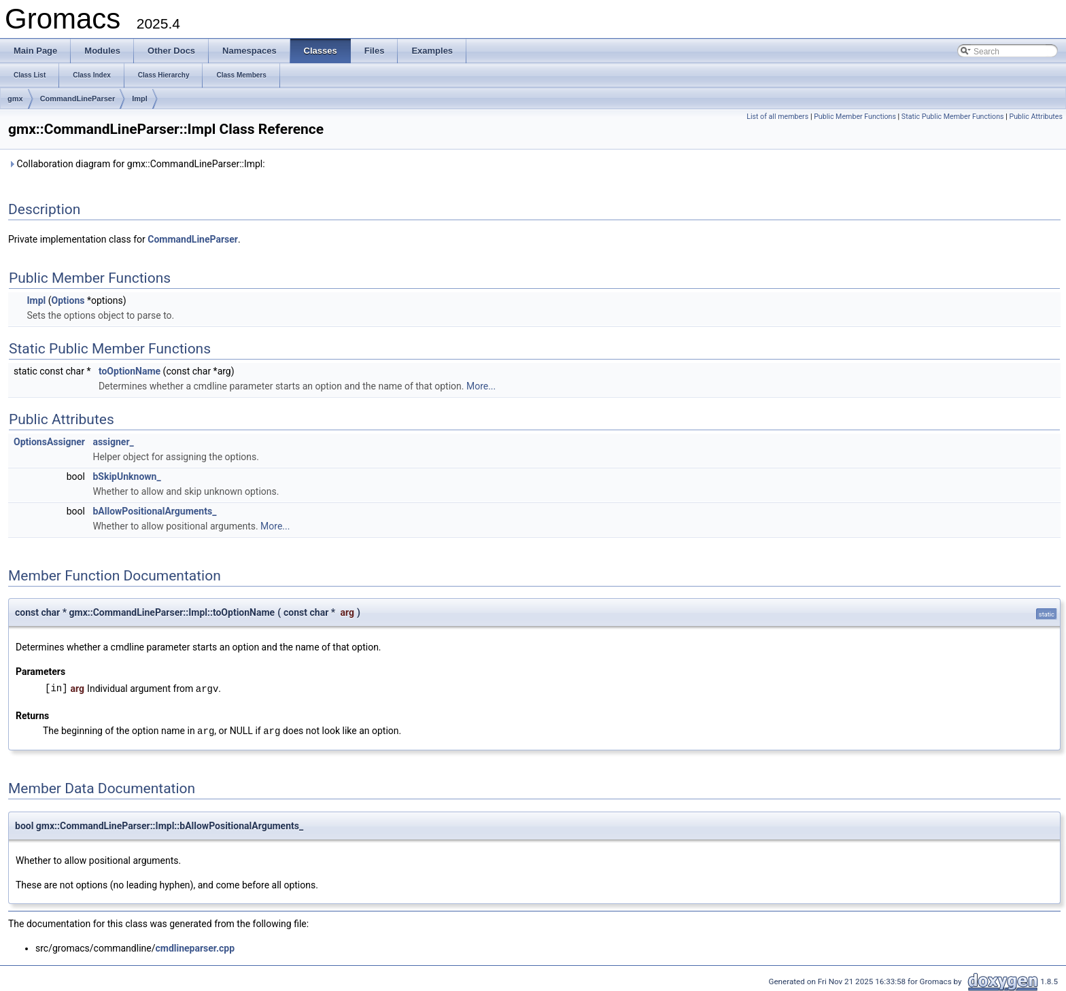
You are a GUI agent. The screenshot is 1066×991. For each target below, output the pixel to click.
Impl (140, 98)
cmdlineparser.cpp (195, 946)
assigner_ (112, 441)
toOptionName (129, 371)
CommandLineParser (78, 98)
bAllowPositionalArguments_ (154, 511)
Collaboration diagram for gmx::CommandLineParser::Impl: (136, 163)
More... (481, 386)
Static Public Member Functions (952, 116)
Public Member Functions (855, 116)
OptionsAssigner (49, 441)
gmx (15, 98)
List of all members (777, 116)
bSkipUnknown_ (126, 476)
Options (68, 300)
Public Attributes (1036, 116)
